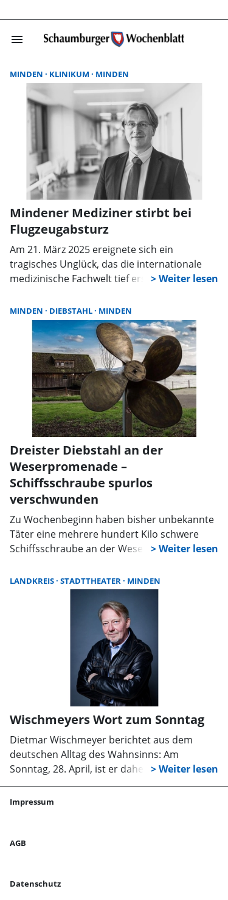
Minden (27, 74)
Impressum (32, 801)
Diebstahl (71, 310)
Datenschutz (35, 883)
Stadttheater (91, 580)
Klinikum (70, 74)
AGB (18, 842)
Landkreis (33, 580)
